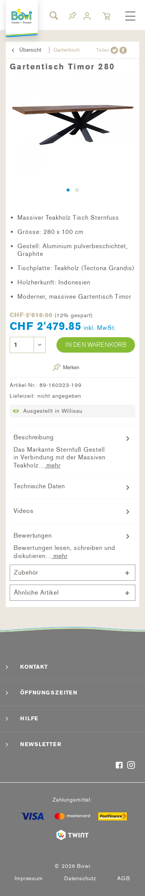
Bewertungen (33, 535)
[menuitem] (130, 17)
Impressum (29, 878)
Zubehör (26, 572)
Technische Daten (39, 486)
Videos (23, 510)
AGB (123, 878)
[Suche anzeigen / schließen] (53, 15)
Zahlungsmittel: (72, 800)
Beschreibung (34, 437)
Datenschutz (80, 878)
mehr (52, 465)
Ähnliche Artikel (36, 592)
